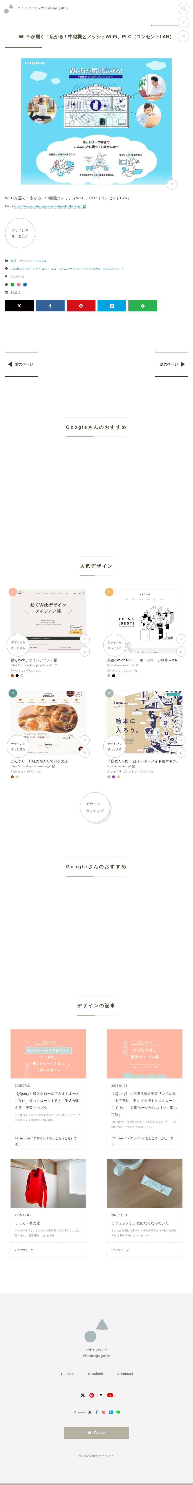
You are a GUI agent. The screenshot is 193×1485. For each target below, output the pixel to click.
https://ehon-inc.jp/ (119, 766)
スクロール (93, 268)
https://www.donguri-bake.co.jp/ (31, 766)
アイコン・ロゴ (46, 268)
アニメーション (71, 268)
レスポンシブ (114, 268)
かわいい (115, 670)
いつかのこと (24, 1250)
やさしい (19, 670)
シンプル (35, 670)
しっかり (19, 276)
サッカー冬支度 (27, 1223)
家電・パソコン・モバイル (29, 260)
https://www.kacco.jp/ (120, 665)
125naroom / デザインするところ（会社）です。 (46, 1141)
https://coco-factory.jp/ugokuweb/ (31, 665)
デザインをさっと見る (20, 233)
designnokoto (103, 1456)
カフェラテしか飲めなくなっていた (140, 1223)
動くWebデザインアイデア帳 (34, 660)
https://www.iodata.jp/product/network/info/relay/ (47, 206)
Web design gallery (43, 8)
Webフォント (22, 268)
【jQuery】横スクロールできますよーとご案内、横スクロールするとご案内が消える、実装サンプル (47, 1101)
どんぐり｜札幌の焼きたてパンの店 (39, 761)
